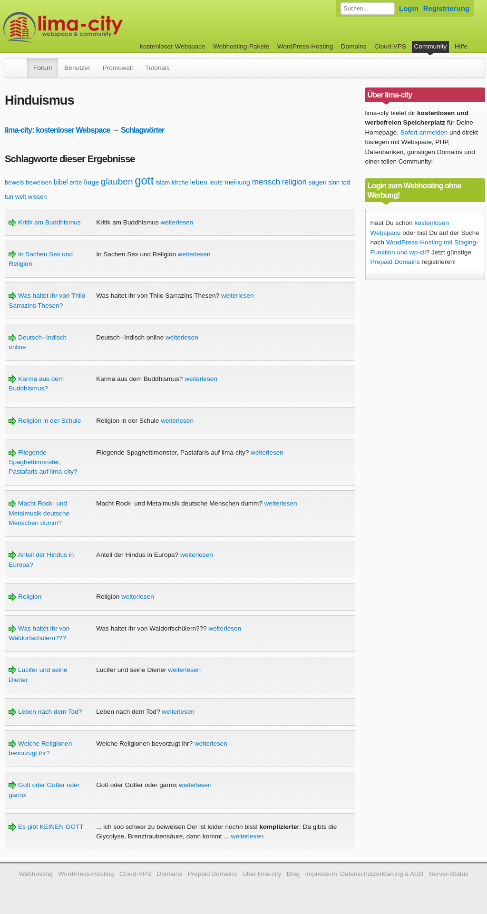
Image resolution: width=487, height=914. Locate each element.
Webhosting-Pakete (241, 46)
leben (199, 182)
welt (20, 196)
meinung (237, 182)
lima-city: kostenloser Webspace (57, 130)
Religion (25, 596)
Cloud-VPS (390, 46)
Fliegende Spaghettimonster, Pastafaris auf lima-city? (43, 462)
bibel (61, 182)
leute (216, 182)
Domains (354, 46)
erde (75, 182)
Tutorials (157, 67)
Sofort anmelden (424, 132)
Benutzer (77, 67)
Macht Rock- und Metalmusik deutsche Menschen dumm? (39, 513)
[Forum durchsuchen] (368, 8)
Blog (293, 873)
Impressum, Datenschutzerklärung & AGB (364, 873)
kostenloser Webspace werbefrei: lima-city (98, 27)
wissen (37, 196)
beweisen (39, 182)
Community (430, 46)
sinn (334, 182)
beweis (14, 182)
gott (144, 180)
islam (163, 182)
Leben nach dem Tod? (45, 711)
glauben (117, 181)
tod (345, 182)
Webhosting (36, 873)
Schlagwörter (142, 130)
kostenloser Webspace (172, 46)
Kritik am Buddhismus (44, 222)
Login (409, 8)
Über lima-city (261, 873)
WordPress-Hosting (305, 46)
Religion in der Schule (45, 420)
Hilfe (461, 46)
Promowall (118, 67)
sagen (317, 182)
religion (294, 182)
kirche (180, 182)
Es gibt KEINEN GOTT (46, 826)
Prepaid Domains (395, 261)
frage (91, 182)
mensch (266, 181)
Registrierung (446, 8)
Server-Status (448, 873)
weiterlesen (176, 222)
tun (9, 196)
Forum (42, 67)
